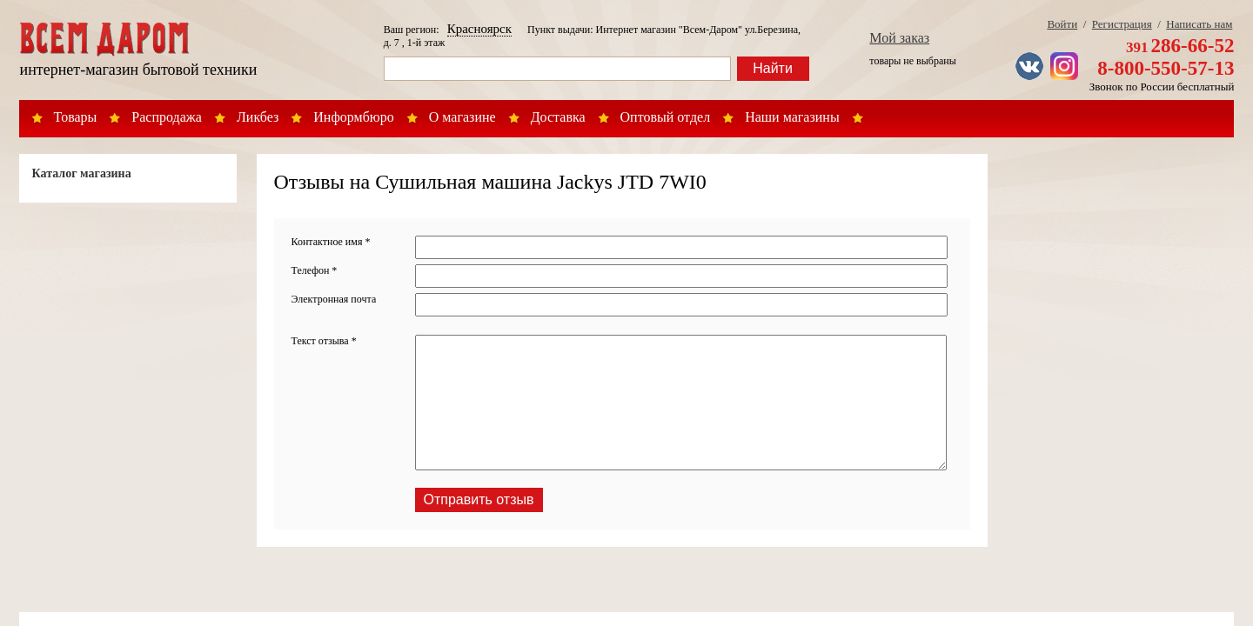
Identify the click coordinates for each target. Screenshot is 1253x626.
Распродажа (166, 117)
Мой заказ (899, 37)
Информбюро (353, 117)
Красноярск (479, 29)
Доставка (558, 117)
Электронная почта (334, 299)
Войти (1062, 23)
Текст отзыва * (324, 341)
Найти (773, 68)
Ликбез (257, 117)
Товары (75, 117)
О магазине (462, 117)
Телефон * (314, 270)
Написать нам (1199, 23)
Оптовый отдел (665, 117)
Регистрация (1122, 23)
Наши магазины (792, 117)
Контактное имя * (331, 242)
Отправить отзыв (479, 499)
